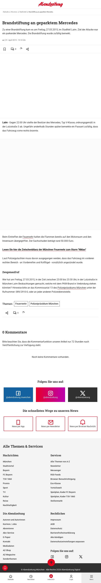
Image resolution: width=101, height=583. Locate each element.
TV (4, 492)
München (14, 12)
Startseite (6, 12)
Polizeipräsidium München (44, 303)
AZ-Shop (7, 550)
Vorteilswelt (56, 488)
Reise (5, 501)
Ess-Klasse (55, 483)
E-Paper (6, 537)
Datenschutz (56, 528)
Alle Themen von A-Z (60, 461)
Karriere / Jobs (10, 524)
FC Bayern (7, 474)
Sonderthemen (10, 559)
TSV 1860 (7, 479)
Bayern (6, 470)
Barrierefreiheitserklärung (62, 533)
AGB (52, 524)
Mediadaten (8, 546)
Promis (6, 483)
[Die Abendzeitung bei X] (82, 394)
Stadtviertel (22, 12)
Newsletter (55, 466)
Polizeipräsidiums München (72, 287)
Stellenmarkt (56, 501)
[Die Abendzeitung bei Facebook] (18, 394)
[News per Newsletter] (50, 423)
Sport (5, 488)
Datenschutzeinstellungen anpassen (67, 541)
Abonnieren (8, 528)
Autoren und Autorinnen (14, 520)
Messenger (55, 470)
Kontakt (6, 541)
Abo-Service (8, 533)
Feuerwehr (28, 236)
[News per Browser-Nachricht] (82, 423)
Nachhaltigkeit (10, 505)
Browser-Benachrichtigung (62, 479)
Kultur (6, 496)
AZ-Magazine (9, 554)
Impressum (55, 520)
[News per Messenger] (18, 423)
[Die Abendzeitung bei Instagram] (50, 394)
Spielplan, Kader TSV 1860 (62, 496)
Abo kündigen (56, 537)
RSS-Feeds (55, 474)
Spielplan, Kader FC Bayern (63, 492)
